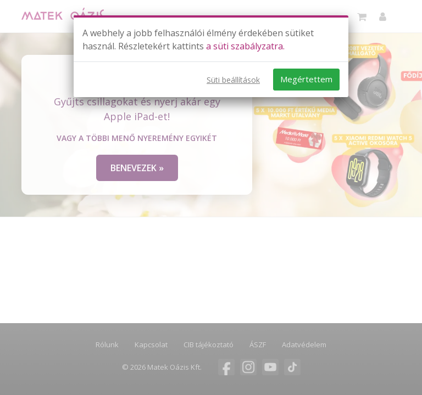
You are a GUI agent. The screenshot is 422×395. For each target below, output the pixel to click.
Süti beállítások (233, 80)
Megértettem (306, 79)
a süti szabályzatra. (245, 46)
